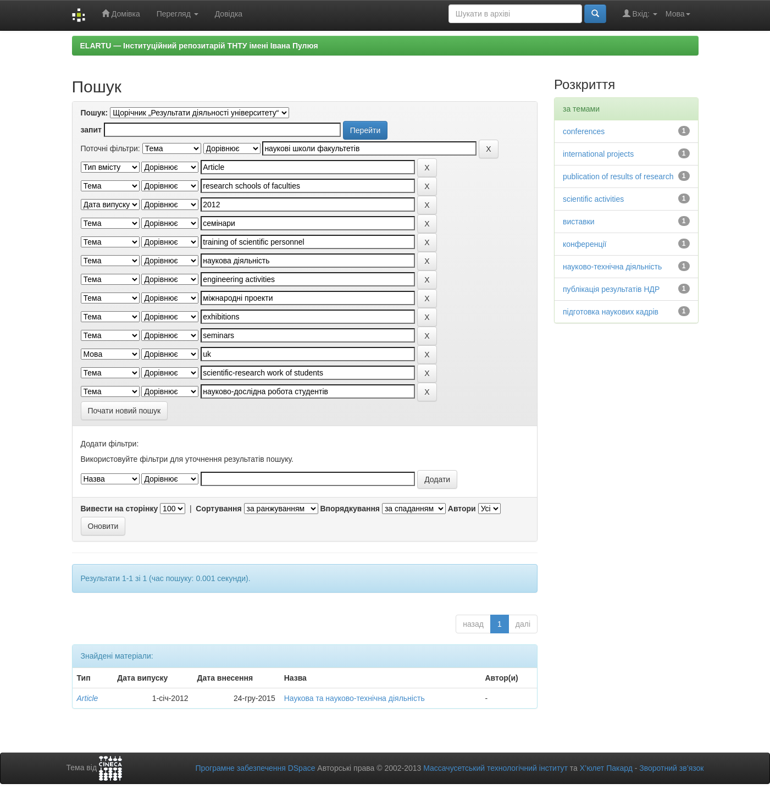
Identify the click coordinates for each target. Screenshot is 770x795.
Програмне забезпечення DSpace (255, 768)
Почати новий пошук (124, 410)
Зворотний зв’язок (671, 768)
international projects (598, 154)
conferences (584, 131)
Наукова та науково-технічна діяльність (354, 698)
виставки (579, 221)
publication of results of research (618, 176)
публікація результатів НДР (611, 289)
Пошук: (94, 112)
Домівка (121, 13)
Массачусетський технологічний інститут (495, 768)
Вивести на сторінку (119, 508)
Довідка (228, 13)
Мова (678, 13)
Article (87, 698)
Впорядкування (350, 508)
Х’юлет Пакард (606, 768)
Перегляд (177, 13)
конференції (584, 244)
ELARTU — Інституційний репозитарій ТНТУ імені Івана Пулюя (199, 45)
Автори (462, 508)
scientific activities (593, 199)
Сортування (218, 508)
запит (91, 129)
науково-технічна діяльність (612, 266)
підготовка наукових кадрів (610, 311)
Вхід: (640, 13)
